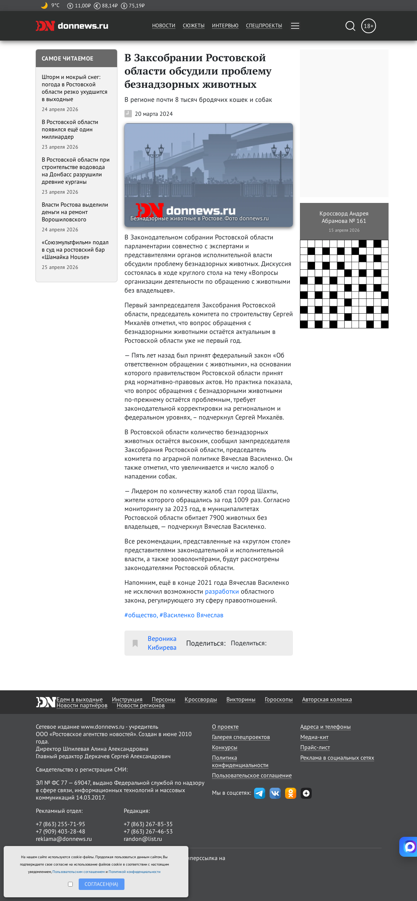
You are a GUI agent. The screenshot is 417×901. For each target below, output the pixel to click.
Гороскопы (279, 699)
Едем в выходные (80, 699)
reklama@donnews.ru (64, 838)
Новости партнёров (82, 705)
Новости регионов (141, 705)
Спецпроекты (264, 25)
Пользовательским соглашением (78, 871)
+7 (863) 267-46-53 (148, 831)
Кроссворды (201, 699)
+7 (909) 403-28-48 (60, 831)
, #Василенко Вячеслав (190, 615)
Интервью (225, 25)
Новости (163, 25)
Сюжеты (194, 25)
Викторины (241, 699)
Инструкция (127, 699)
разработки (222, 591)
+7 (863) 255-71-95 (60, 824)
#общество (140, 615)
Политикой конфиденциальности (134, 871)
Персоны (163, 699)
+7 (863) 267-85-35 (148, 824)
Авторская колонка (327, 699)
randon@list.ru (143, 838)
